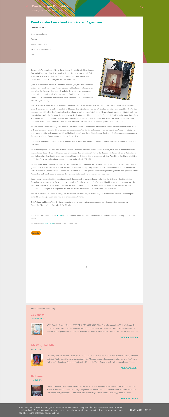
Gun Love (37, 376)
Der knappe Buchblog (50, 6)
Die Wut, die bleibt (43, 345)
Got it (148, 410)
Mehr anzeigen (129, 337)
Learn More (136, 410)
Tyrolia (60, 215)
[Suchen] (141, 7)
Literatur (35, 233)
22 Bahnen (37, 314)
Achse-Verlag (48, 224)
